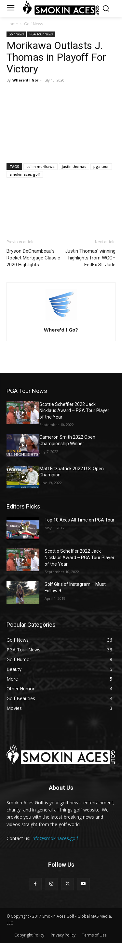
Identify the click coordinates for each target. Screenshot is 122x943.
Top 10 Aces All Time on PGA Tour (80, 519)
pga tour (101, 166)
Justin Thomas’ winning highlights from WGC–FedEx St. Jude (90, 258)
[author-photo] (61, 320)
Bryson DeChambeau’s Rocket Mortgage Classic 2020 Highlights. (33, 258)
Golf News (33, 24)
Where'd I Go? (25, 80)
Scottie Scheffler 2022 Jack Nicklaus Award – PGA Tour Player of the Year (74, 411)
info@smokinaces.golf (55, 838)
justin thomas (74, 166)
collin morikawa (40, 166)
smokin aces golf (24, 174)
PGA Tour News (41, 34)
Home (12, 24)
